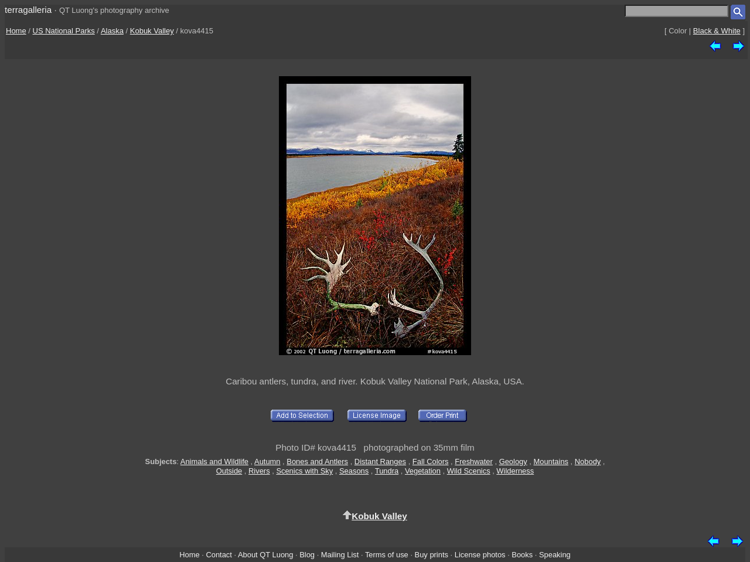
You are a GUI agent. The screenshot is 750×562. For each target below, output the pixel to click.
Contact (218, 554)
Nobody (588, 461)
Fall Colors (430, 461)
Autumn (267, 461)
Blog (307, 554)
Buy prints (431, 554)
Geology (513, 461)
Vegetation (423, 470)
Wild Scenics (468, 470)
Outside (229, 470)
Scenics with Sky (304, 470)
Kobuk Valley (152, 30)
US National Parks (64, 30)
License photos (480, 554)
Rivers (259, 470)
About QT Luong (265, 554)
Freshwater (474, 461)
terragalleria (28, 10)
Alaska (112, 30)
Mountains (550, 461)
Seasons (354, 470)
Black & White (717, 30)
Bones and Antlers (317, 461)
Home (16, 30)
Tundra (386, 470)
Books (522, 554)
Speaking (555, 554)
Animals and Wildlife (214, 461)
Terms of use (386, 554)
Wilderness (515, 470)
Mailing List (340, 554)
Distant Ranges (380, 461)
